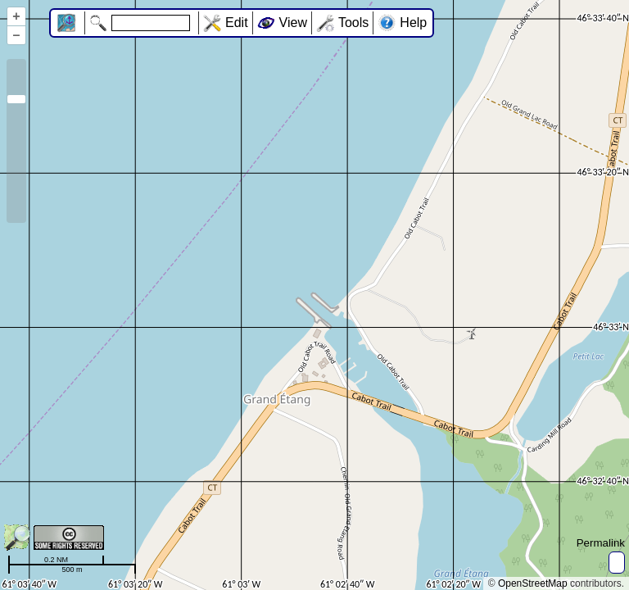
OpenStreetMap (533, 583)
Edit (236, 23)
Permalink (601, 543)
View (293, 23)
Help (413, 23)
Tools (353, 23)
